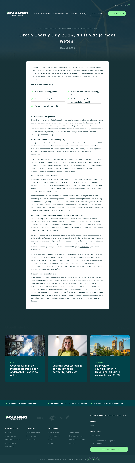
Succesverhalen (58, 14)
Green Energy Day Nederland (47, 98)
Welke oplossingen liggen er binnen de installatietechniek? (86, 100)
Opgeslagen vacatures (120, 5)
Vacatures (35, 14)
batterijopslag (85, 247)
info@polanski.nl (11, 443)
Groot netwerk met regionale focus (21, 403)
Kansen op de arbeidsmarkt (46, 105)
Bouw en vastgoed (33, 436)
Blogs (67, 14)
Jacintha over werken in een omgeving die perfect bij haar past (67, 368)
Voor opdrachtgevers (77, 439)
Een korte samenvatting (42, 84)
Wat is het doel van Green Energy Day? (85, 93)
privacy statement (69, 459)
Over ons (74, 14)
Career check (97, 14)
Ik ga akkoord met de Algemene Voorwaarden (104, 442)
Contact (72, 443)
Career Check (74, 432)
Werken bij (82, 14)
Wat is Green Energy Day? (46, 91)
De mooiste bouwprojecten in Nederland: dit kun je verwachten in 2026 (107, 370)
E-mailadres (95, 431)
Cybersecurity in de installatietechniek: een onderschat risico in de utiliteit (24, 370)
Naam (93, 421)
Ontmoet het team (116, 14)
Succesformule (53, 432)
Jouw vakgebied (46, 14)
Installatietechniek (54, 28)
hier (44, 210)
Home (38, 28)
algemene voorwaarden (54, 459)
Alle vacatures (31, 439)
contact (82, 292)
